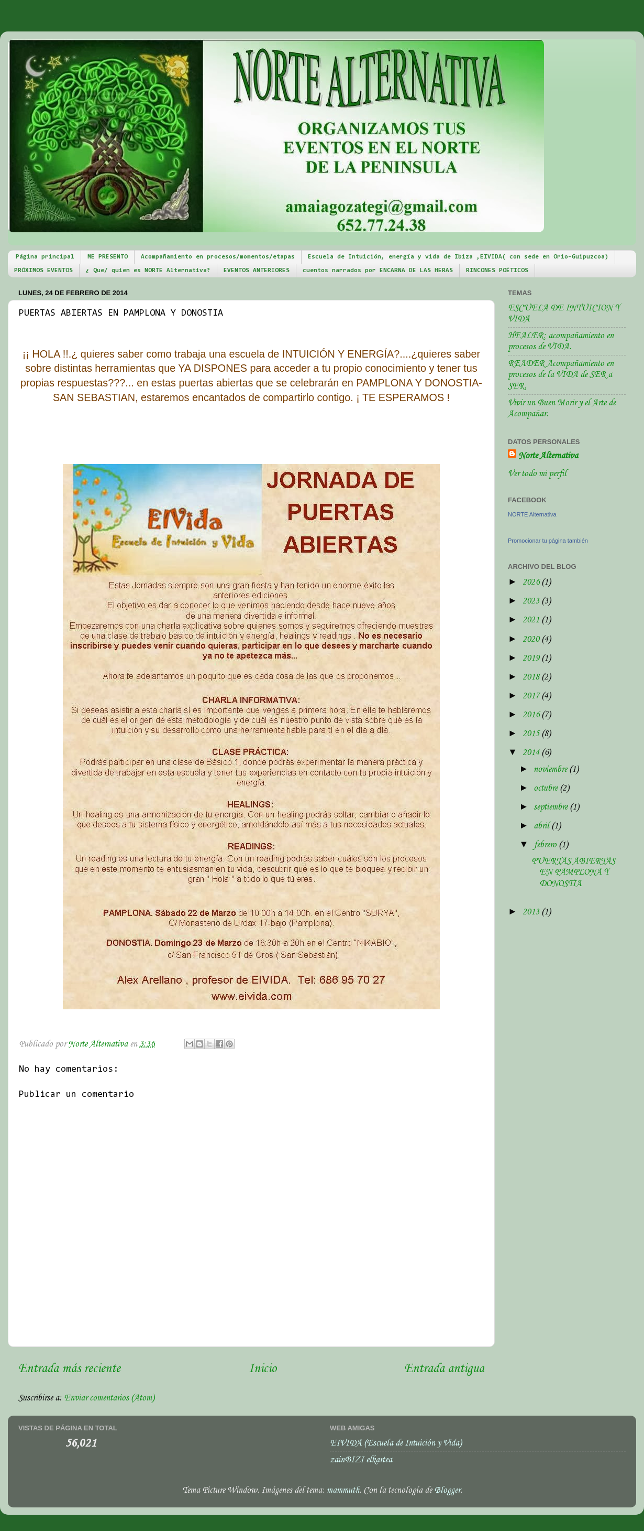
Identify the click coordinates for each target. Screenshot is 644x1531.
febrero (546, 845)
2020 (532, 639)
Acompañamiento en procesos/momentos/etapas (218, 257)
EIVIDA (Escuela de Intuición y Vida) (396, 1443)
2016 (532, 715)
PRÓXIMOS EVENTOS (43, 270)
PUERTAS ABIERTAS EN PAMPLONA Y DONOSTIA (573, 872)
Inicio (262, 1369)
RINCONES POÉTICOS (497, 270)
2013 (532, 912)
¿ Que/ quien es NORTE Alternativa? (148, 270)
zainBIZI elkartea (361, 1460)
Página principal (45, 257)
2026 (532, 582)
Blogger (447, 1490)
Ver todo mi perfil (537, 474)
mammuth (343, 1490)
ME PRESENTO (107, 257)
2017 (532, 696)
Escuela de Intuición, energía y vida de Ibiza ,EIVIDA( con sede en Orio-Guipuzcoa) (458, 257)
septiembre (552, 807)
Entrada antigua (444, 1369)
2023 (532, 601)
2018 (532, 677)
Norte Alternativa (548, 456)
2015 (532, 734)
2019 (532, 658)
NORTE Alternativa (532, 514)
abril (542, 826)
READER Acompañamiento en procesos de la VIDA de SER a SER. (561, 375)
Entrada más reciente (69, 1369)
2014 (532, 753)
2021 (532, 620)
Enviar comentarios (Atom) (109, 1398)
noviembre (551, 769)
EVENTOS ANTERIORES (257, 270)
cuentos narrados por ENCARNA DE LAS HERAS (378, 270)
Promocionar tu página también (548, 540)
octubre (547, 788)
